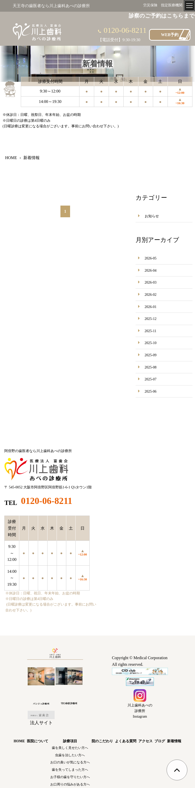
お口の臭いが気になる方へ (70, 762)
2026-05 (151, 258)
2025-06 (151, 391)
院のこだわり (102, 741)
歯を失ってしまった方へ (70, 769)
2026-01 (151, 307)
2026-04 (151, 270)
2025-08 (151, 367)
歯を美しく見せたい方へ (70, 748)
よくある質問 (125, 741)
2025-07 (151, 379)
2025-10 (151, 343)
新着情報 (174, 741)
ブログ (159, 741)
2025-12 (151, 319)
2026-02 (151, 295)
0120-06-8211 (125, 30)
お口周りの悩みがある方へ (70, 784)
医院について (37, 741)
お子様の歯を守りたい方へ (70, 777)
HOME (19, 741)
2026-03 (151, 282)
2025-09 (151, 355)
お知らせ (152, 216)
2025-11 (150, 331)
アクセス (145, 741)
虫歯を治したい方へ (70, 755)
